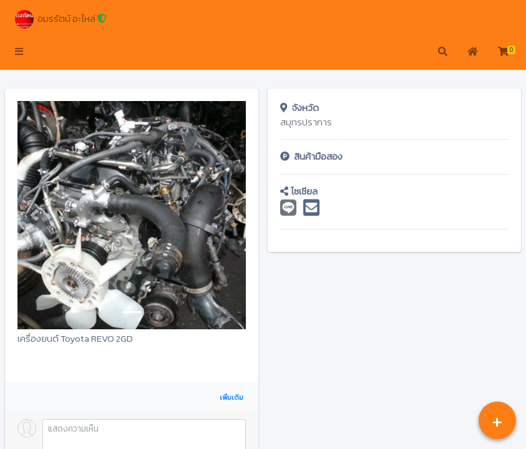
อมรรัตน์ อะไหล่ (61, 19)
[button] (19, 52)
